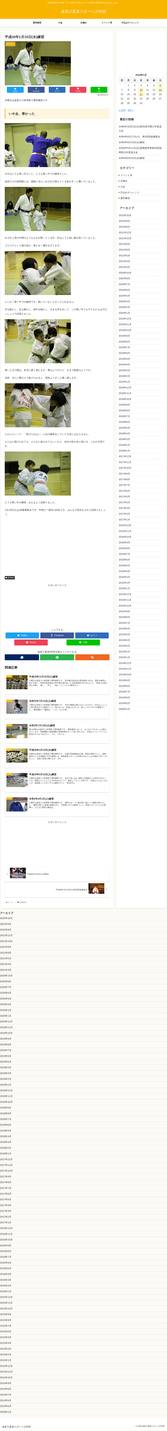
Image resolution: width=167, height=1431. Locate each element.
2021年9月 (124, 244)
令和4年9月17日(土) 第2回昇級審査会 (139, 136)
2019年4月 (124, 364)
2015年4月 (124, 640)
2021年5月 (124, 255)
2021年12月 (125, 232)
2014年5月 (124, 703)
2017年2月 (124, 513)
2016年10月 (125, 537)
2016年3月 (124, 577)
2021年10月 (125, 238)
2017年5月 (124, 496)
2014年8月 (124, 686)
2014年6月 (124, 697)
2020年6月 (124, 290)
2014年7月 (124, 691)
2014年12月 (125, 663)
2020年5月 (124, 295)
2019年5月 (124, 359)
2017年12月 (125, 456)
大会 (122, 186)
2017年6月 (124, 491)
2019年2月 (124, 376)
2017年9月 (124, 473)
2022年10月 (125, 215)
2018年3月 (124, 439)
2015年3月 (124, 646)
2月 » (130, 110)
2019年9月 (124, 336)
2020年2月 (124, 307)
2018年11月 (125, 393)
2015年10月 (125, 605)
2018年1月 (124, 450)
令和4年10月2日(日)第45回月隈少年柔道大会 (140, 128)
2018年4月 (124, 433)
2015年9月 (124, 611)
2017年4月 (124, 502)
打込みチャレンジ (129, 192)
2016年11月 (125, 531)
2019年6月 (124, 353)
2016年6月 (124, 559)
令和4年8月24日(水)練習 (132, 158)
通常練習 (10, 578)
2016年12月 (125, 525)
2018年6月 (124, 422)
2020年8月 (124, 278)
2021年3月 (124, 267)
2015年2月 (124, 651)
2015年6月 (124, 628)
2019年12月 (125, 318)
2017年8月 (124, 479)
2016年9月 (124, 542)
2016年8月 (124, 548)
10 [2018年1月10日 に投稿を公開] (141, 90)
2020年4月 (124, 301)
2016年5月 (124, 565)
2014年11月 (125, 669)
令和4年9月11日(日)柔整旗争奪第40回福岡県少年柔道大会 (140, 150)
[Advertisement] (57, 605)
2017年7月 (124, 485)
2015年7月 (124, 623)
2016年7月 (124, 554)
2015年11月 (125, 600)
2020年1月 (124, 313)
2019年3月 (124, 370)
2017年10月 (125, 468)
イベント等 (126, 175)
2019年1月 (124, 381)
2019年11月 (125, 324)
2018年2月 (124, 445)
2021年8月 (124, 249)
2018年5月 (124, 428)
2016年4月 (124, 571)
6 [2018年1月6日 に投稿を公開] (160, 85)
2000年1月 (124, 709)
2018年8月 (124, 410)
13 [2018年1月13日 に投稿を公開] (160, 90)
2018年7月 (124, 416)
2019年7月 (124, 347)
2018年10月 (125, 399)
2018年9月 (124, 404)
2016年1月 (124, 588)
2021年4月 (124, 261)
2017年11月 (125, 462)
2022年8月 (124, 227)
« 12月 (122, 110)
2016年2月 (124, 582)
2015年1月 (124, 657)
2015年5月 (124, 634)
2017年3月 (124, 508)
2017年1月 (124, 519)
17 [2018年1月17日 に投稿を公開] (141, 94)
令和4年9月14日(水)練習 (132, 142)
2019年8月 (124, 341)
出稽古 (123, 181)
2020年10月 (125, 272)
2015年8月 (124, 617)
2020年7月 (124, 284)
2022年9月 (124, 221)
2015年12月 (125, 594)
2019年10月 (125, 330)
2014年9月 (124, 680)
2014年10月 (125, 674)
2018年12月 (125, 387)
